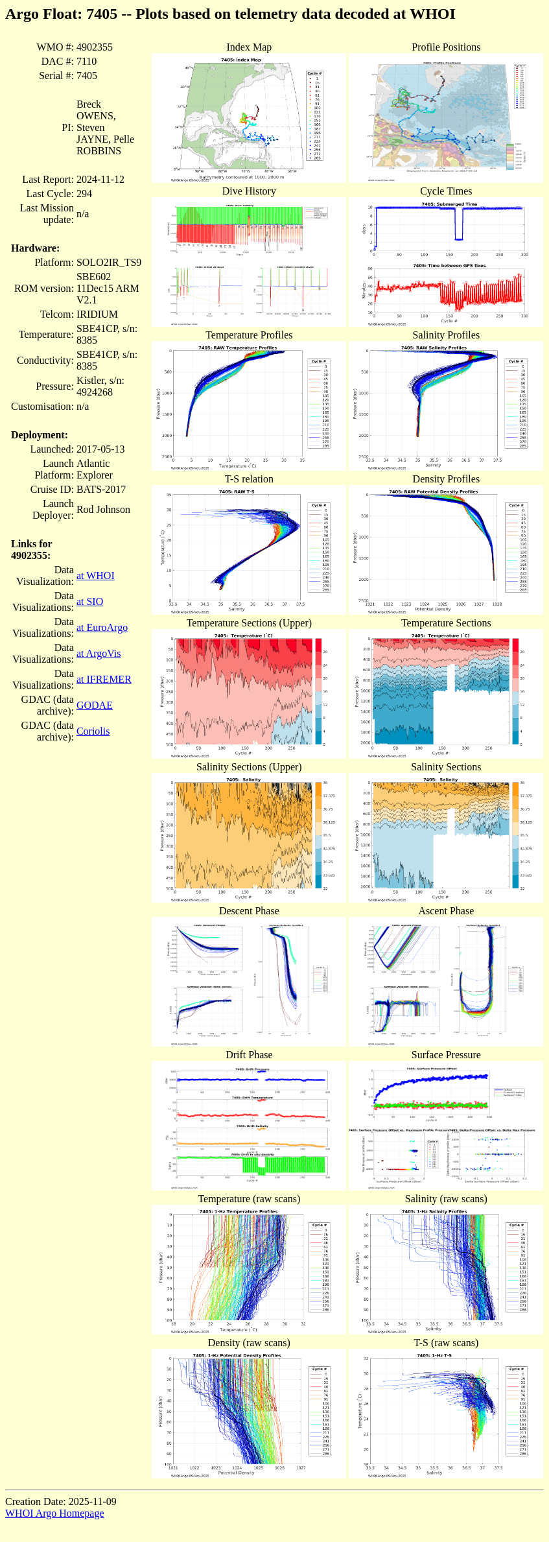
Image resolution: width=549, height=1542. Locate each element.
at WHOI (95, 575)
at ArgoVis (98, 653)
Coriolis (93, 731)
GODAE (94, 705)
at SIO (89, 601)
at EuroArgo (102, 627)
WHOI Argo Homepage (54, 1513)
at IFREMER (104, 679)
